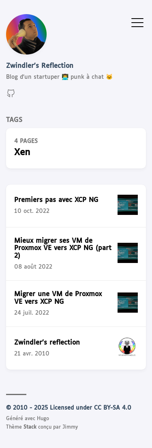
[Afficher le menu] (137, 22)
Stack (30, 427)
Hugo (43, 418)
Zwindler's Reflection (39, 66)
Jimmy (70, 427)
